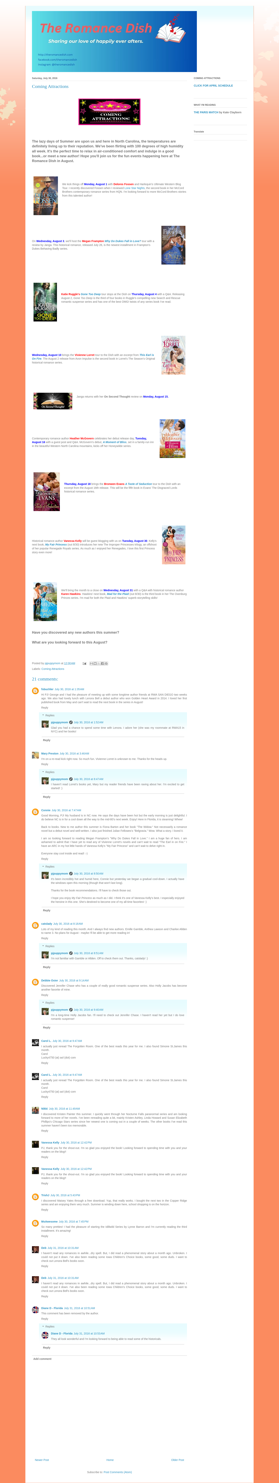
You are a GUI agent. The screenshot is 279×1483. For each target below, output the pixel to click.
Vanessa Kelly (50, 1142)
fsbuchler (47, 689)
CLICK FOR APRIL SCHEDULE (213, 85)
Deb (43, 1247)
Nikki (44, 1108)
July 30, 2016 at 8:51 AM (88, 953)
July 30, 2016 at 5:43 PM (65, 1195)
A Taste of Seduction (138, 483)
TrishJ (45, 1195)
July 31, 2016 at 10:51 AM (79, 1308)
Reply (44, 707)
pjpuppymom (59, 722)
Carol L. (46, 1040)
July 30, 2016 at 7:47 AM (66, 810)
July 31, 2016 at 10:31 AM (62, 1247)
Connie (45, 810)
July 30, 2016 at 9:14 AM (74, 980)
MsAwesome (49, 1221)
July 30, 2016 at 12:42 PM (76, 1142)
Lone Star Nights (134, 188)
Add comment (42, 1358)
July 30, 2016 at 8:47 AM (88, 779)
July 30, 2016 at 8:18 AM (68, 923)
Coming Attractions (52, 668)
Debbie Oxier (49, 980)
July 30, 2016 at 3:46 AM (74, 753)
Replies (49, 715)
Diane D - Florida (52, 1308)
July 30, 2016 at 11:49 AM (64, 1108)
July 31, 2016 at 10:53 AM (89, 1333)
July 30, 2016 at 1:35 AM (69, 689)
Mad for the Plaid (118, 593)
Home (110, 1460)
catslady (46, 923)
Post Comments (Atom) (118, 1472)
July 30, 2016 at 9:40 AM (88, 1009)
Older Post (177, 1460)
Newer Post (42, 1460)
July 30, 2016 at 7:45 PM (74, 1221)
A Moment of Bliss (115, 442)
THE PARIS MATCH (206, 112)
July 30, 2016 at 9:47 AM (67, 1040)
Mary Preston (50, 753)
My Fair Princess (56, 544)
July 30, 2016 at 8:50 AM (88, 873)
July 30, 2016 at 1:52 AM (88, 722)
